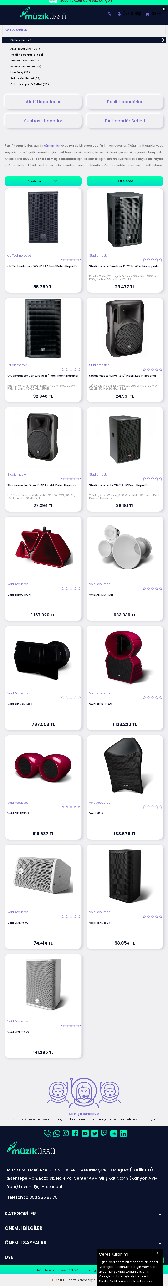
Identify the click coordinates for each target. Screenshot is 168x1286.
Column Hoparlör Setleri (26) (29, 84)
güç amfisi (52, 145)
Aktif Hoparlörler (43, 102)
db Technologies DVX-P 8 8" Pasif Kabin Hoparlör (42, 266)
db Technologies (19, 255)
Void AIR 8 (96, 813)
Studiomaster (99, 255)
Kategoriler (16, 29)
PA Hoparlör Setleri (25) (25, 66)
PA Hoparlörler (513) (23, 40)
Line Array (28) (20, 72)
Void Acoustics (18, 584)
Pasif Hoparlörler (125, 102)
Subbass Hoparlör (43, 121)
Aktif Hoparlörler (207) (25, 49)
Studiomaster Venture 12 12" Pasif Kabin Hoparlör (124, 266)
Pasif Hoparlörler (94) (26, 54)
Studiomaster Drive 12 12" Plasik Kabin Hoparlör (122, 376)
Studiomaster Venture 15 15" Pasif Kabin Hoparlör (42, 376)
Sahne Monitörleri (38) (25, 78)
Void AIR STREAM (100, 704)
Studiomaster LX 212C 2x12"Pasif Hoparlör (118, 485)
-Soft (57, 1280)
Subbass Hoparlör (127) (26, 60)
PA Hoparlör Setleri (125, 121)
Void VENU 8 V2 (99, 923)
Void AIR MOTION (101, 595)
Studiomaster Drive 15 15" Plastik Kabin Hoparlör (41, 485)
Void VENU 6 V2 (18, 923)
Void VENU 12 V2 (18, 1032)
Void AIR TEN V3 (18, 813)
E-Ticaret (69, 1280)
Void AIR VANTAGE (20, 704)
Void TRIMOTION (19, 595)
